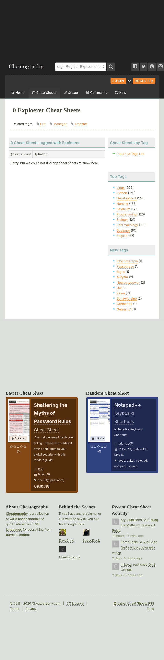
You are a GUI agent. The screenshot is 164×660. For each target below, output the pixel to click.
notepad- (120, 466)
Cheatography (17, 513)
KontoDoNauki (131, 542)
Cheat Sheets (44, 93)
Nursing (122, 204)
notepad (141, 460)
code (121, 460)
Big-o (121, 272)
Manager (60, 124)
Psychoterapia (127, 261)
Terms (14, 609)
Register (144, 81)
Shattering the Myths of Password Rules (135, 525)
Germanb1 (124, 309)
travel (10, 535)
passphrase (41, 485)
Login (118, 81)
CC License (75, 603)
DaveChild (66, 540)
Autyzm (122, 277)
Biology (122, 220)
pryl (40, 468)
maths (24, 535)
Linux (121, 188)
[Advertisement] (53, 29)
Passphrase (125, 266)
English (122, 236)
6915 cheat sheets (24, 519)
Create (71, 93)
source (132, 466)
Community (96, 93)
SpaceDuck (91, 540)
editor (130, 460)
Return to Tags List (130, 154)
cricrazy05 (125, 443)
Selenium (123, 209)
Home (18, 93)
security (43, 480)
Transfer (81, 124)
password (56, 480)
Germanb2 (124, 304)
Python (122, 193)
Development (126, 198)
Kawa (121, 293)
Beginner (123, 230)
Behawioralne (127, 298)
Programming (127, 214)
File (42, 124)
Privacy (30, 609)
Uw (119, 288)
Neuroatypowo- (128, 282)
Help (120, 93)
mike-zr (126, 564)
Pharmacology (127, 225)
